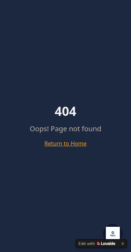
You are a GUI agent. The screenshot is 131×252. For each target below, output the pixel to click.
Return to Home (65, 143)
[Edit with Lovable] (97, 243)
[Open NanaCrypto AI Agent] (113, 234)
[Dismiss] (122, 243)
